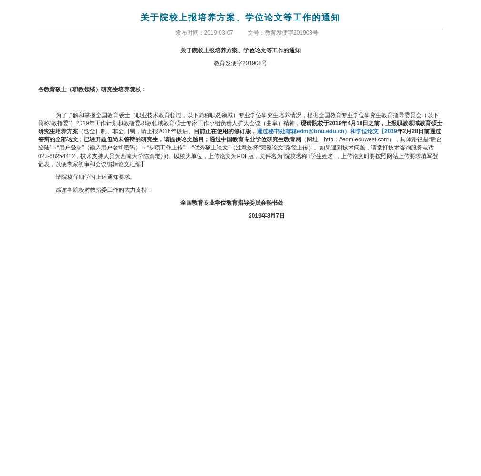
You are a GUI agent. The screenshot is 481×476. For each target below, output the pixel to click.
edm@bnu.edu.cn (327, 131)
